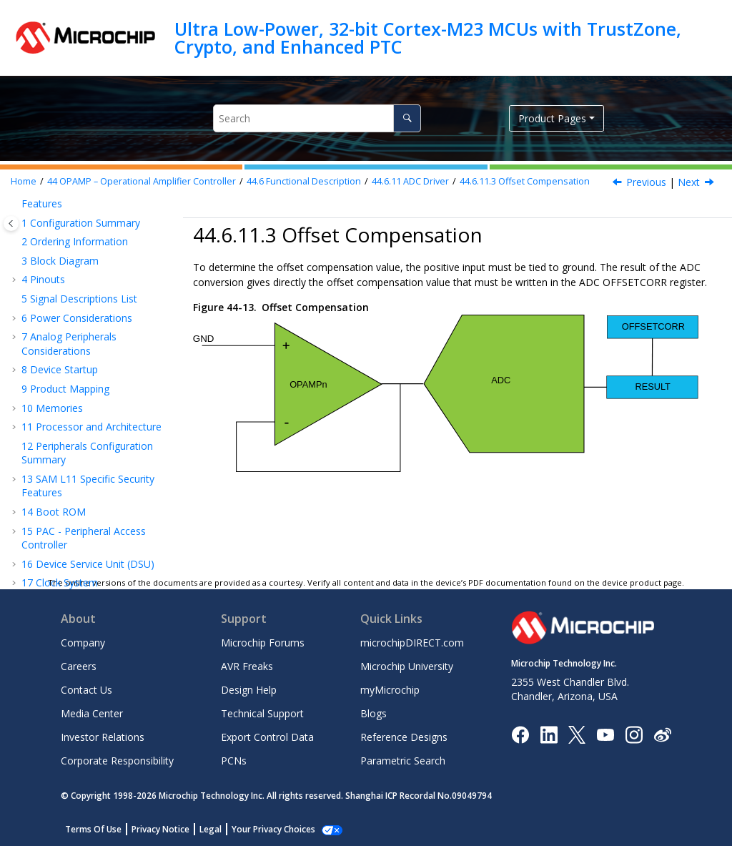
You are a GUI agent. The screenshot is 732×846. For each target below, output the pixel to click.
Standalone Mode (97, 226)
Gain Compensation (85, 389)
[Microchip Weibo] (662, 734)
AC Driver (81, 416)
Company (83, 642)
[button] (35, 227)
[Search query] (317, 118)
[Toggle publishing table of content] (11, 223)
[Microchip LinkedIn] (549, 733)
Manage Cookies (266, 829)
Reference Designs (403, 737)
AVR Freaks (247, 666)
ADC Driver (410, 181)
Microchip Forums (263, 642)
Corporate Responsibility (117, 760)
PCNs (234, 760)
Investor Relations (102, 737)
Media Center (92, 713)
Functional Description (304, 181)
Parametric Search (402, 760)
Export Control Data (267, 737)
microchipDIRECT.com (412, 642)
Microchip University (406, 666)
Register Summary (85, 552)
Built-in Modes (92, 245)
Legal (210, 829)
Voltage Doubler (96, 501)
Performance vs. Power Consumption (97, 527)
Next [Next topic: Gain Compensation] (689, 182)
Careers (79, 666)
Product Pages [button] (552, 118)
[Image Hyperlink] (605, 734)
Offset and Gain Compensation (109, 324)
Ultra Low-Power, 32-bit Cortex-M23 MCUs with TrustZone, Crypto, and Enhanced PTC (427, 37)
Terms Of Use (93, 829)
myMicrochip (390, 690)
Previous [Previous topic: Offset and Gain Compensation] (646, 182)
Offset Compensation (525, 181)
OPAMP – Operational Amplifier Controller (141, 181)
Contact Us (86, 690)
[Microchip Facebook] (520, 733)
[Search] (407, 118)
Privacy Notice (160, 829)
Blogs (373, 713)
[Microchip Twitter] (576, 733)
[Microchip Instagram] (634, 733)
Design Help (249, 690)
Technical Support (262, 713)
